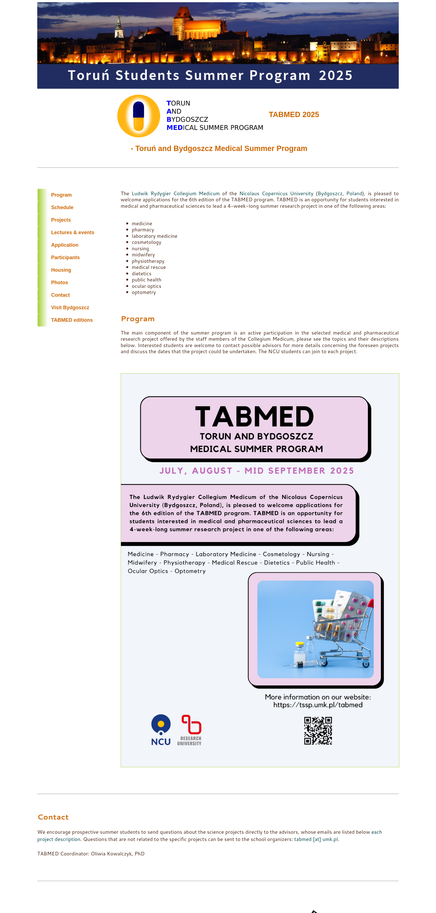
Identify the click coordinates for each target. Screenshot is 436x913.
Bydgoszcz (330, 193)
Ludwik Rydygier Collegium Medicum (176, 193)
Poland (354, 193)
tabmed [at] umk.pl (316, 839)
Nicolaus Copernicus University (276, 193)
